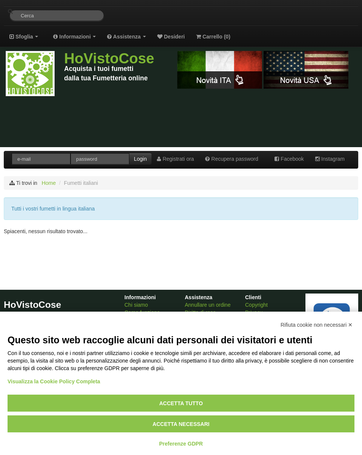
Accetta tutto (181, 403)
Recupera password (231, 159)
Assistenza (126, 37)
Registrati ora (175, 159)
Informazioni (74, 37)
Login (140, 159)
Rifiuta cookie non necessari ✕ (317, 325)
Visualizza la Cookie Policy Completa (54, 381)
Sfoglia (23, 37)
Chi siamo (136, 305)
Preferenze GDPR (181, 444)
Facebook (289, 159)
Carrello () (213, 37)
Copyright (256, 305)
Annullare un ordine (207, 305)
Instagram (330, 159)
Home (49, 183)
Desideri (171, 37)
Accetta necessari (181, 424)
